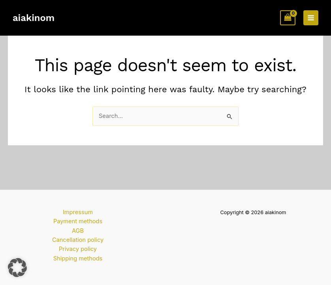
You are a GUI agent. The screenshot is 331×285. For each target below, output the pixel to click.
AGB (78, 230)
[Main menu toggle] (310, 17)
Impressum (78, 212)
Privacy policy (78, 249)
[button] (17, 267)
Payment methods (77, 221)
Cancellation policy (77, 239)
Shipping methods (78, 258)
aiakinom (34, 17)
